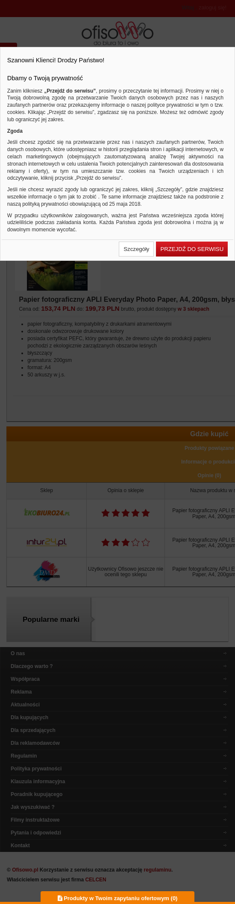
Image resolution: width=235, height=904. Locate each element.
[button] (136, 249)
